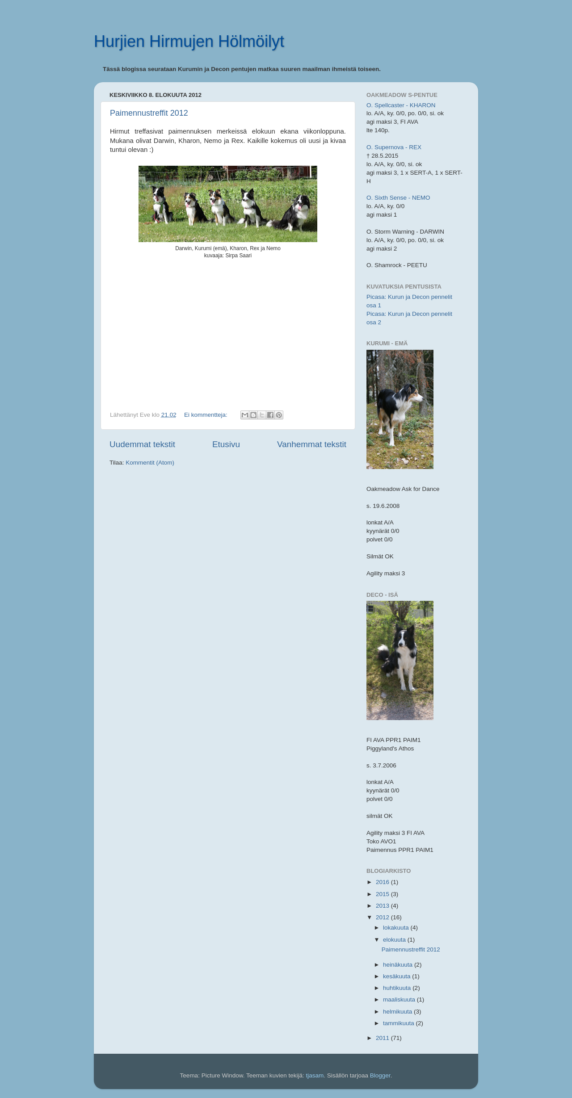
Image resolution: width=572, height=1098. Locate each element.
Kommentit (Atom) (150, 462)
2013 (383, 905)
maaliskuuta (400, 999)
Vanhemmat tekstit (311, 444)
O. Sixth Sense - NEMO (398, 197)
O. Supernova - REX (393, 147)
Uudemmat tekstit (142, 444)
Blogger (380, 1075)
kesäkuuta (397, 976)
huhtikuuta (397, 988)
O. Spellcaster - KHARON (401, 105)
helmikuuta (398, 1011)
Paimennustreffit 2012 (149, 113)
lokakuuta (397, 927)
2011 (383, 1038)
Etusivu (226, 444)
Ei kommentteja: (206, 414)
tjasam (315, 1075)
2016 (383, 882)
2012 (383, 917)
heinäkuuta (398, 964)
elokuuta (395, 939)
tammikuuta (399, 1023)
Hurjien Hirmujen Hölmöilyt (189, 41)
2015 (383, 894)
